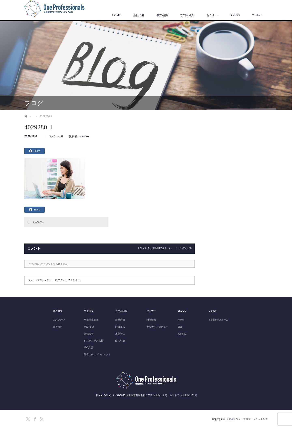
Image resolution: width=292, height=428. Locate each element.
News (181, 319)
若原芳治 (120, 319)
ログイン (60, 280)
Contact (257, 15)
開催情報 (151, 319)
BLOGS (235, 15)
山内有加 (120, 340)
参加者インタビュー (157, 326)
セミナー (212, 15)
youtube (182, 333)
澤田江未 (120, 326)
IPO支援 (88, 347)
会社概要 (138, 15)
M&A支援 (89, 326)
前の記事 (38, 222)
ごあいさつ (59, 319)
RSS (41, 418)
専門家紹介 (187, 15)
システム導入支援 (93, 340)
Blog (180, 326)
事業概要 (162, 15)
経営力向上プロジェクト (97, 354)
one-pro (84, 136)
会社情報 (57, 326)
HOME (116, 15)
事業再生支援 (91, 319)
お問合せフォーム (218, 319)
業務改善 (89, 333)
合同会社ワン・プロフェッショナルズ (247, 419)
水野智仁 (120, 333)
